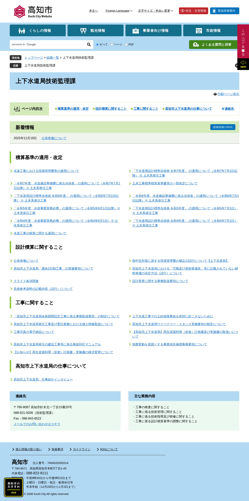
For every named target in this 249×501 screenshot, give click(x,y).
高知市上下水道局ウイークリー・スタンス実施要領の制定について (179, 324)
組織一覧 (52, 57)
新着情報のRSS (222, 127)
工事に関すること (145, 108)
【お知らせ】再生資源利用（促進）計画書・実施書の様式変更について (63, 352)
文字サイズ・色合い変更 (154, 10)
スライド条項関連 (26, 281)
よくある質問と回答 (216, 44)
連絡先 (229, 108)
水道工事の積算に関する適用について (40, 233)
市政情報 (213, 30)
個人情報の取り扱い (29, 449)
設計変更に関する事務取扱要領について (160, 281)
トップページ (33, 57)
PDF (131, 44)
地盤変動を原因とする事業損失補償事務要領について (169, 344)
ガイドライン (81, 449)
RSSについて (109, 449)
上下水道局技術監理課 (39, 65)
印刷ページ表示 (228, 94)
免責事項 (57, 449)
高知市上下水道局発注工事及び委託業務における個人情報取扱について (63, 324)
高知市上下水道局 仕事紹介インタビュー (43, 379)
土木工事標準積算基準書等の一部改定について (165, 183)
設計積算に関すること (111, 108)
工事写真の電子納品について (34, 332)
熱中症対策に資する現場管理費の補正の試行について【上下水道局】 (180, 260)
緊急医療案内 (226, 10)
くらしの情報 (40, 30)
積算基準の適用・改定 (73, 108)
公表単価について (54, 138)
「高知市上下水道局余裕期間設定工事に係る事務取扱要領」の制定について (66, 316)
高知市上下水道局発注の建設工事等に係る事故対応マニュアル (57, 344)
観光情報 (97, 30)
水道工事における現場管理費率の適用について (46, 171)
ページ (118, 44)
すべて (104, 44)
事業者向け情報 (156, 30)
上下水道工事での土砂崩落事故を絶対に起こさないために (172, 316)
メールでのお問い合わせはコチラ (37, 424)
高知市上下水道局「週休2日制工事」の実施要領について (53, 268)
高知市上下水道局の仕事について (188, 108)
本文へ (93, 10)
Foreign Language (117, 10)
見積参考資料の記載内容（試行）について (43, 288)
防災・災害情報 (196, 10)
